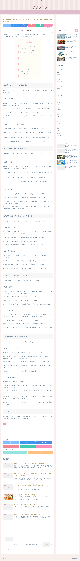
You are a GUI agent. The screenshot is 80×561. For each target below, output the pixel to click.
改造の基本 (23, 66)
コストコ (59, 109)
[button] (48, 25)
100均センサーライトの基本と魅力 (27, 46)
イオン (58, 104)
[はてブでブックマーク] (23, 25)
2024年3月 (59, 74)
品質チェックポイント (26, 72)
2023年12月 (59, 81)
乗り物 (58, 123)
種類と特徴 (23, 54)
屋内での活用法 (24, 60)
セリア (58, 114)
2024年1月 (59, 79)
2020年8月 (59, 91)
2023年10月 (59, 86)
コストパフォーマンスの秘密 (27, 50)
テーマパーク (59, 121)
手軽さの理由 (24, 48)
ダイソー (59, 116)
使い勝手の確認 (24, 74)
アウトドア (59, 102)
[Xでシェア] (7, 25)
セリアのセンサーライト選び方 (27, 52)
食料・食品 (59, 140)
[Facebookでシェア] (15, 25)
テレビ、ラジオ (60, 118)
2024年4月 (59, 72)
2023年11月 (59, 84)
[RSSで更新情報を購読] (40, 453)
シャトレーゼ (59, 111)
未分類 (58, 126)
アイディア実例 (24, 68)
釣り (58, 137)
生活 (58, 128)
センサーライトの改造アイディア (27, 64)
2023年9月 (59, 88)
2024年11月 (59, 69)
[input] (67, 30)
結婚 (58, 130)
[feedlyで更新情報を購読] (15, 453)
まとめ (21, 76)
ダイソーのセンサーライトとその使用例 (29, 58)
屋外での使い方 (24, 62)
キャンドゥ (59, 107)
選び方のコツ (24, 56)
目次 (26, 42)
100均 (4, 424)
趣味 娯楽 (59, 135)
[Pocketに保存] (32, 25)
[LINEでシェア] (40, 25)
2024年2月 (59, 76)
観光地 (58, 133)
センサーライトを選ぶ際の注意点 (27, 70)
